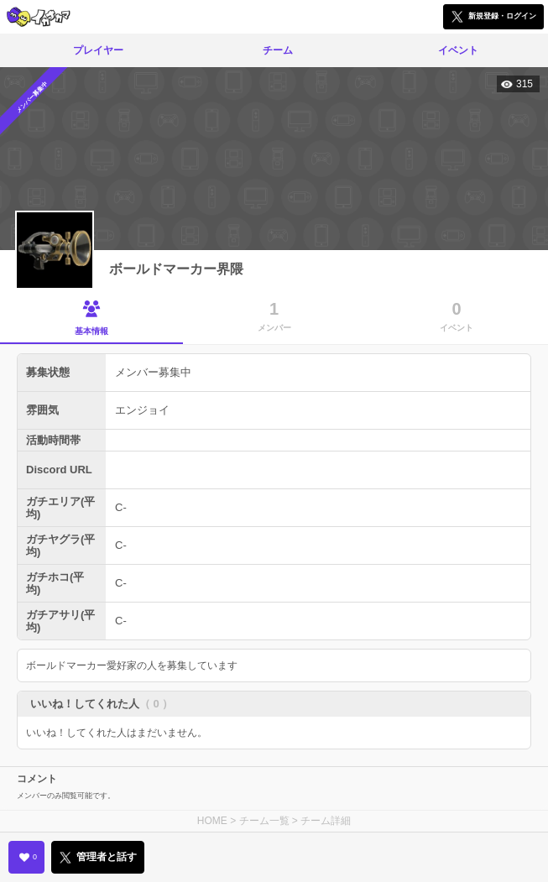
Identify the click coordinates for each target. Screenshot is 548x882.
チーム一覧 (264, 821)
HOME (212, 821)
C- (121, 507)
